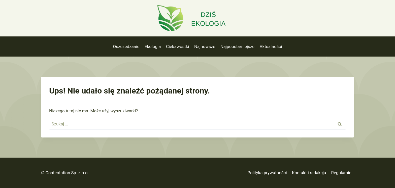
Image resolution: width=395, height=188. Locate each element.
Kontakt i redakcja (309, 172)
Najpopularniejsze (237, 46)
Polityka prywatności (267, 172)
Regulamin (341, 172)
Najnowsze (204, 46)
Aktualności (270, 46)
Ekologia (153, 46)
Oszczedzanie (126, 46)
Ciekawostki (177, 46)
